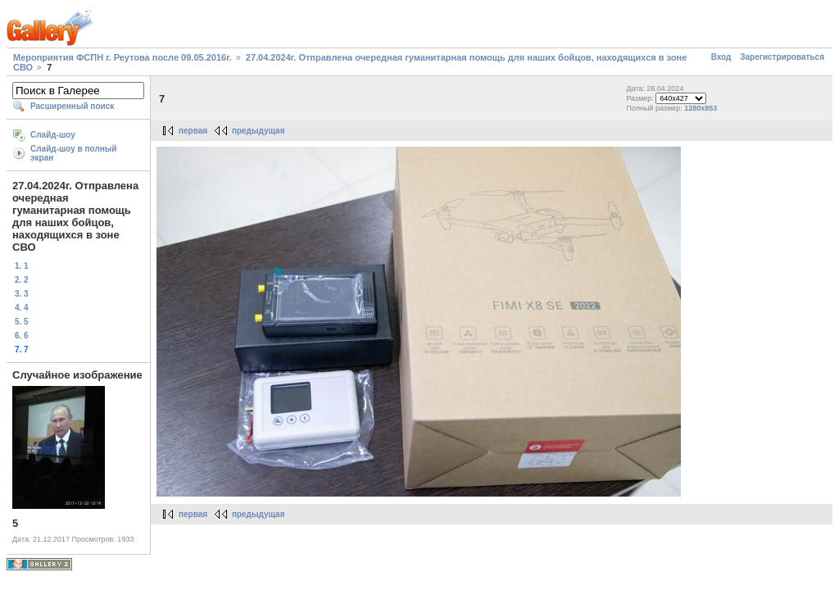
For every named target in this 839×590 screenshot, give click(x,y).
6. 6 (22, 335)
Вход (721, 56)
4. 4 (22, 307)
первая (193, 130)
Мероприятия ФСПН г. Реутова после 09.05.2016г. (122, 57)
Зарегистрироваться (782, 56)
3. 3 (22, 293)
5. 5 (22, 321)
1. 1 (22, 265)
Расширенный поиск (72, 106)
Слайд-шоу (52, 134)
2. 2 (22, 279)
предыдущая (258, 130)
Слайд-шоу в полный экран (73, 153)
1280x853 (700, 108)
